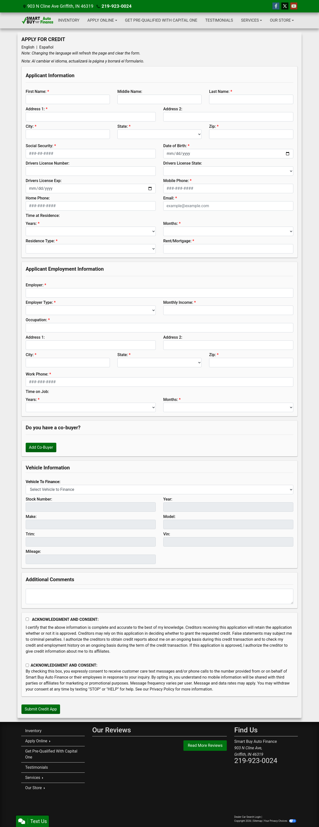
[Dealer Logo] (37, 20)
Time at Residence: (43, 215)
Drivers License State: (182, 163)
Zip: (212, 126)
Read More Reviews (205, 745)
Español (46, 47)
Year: (167, 499)
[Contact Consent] (27, 665)
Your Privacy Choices (280, 821)
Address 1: (35, 109)
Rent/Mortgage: (177, 241)
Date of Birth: (175, 145)
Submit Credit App (41, 709)
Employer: (34, 285)
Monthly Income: (178, 302)
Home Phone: (38, 198)
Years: (31, 223)
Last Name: (219, 91)
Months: (170, 223)
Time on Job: (37, 391)
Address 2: (172, 109)
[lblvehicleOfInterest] (159, 489)
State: (122, 126)
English (27, 47)
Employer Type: (39, 302)
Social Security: (39, 145)
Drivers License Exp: (44, 180)
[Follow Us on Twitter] (284, 6)
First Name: (36, 91)
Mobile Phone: (176, 180)
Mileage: (33, 551)
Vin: (166, 534)
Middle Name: (129, 91)
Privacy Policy (162, 689)
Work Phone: (37, 374)
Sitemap (257, 821)
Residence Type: (40, 241)
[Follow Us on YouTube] (293, 6)
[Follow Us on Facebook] (275, 6)
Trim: (30, 534)
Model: (169, 516)
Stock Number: (39, 499)
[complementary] (304, 812)
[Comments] (159, 596)
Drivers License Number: (47, 163)
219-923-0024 (116, 6)
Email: (168, 198)
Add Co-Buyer (41, 447)
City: (30, 126)
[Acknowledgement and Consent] (27, 619)
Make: (31, 516)
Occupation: (36, 320)
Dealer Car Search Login (247, 817)
